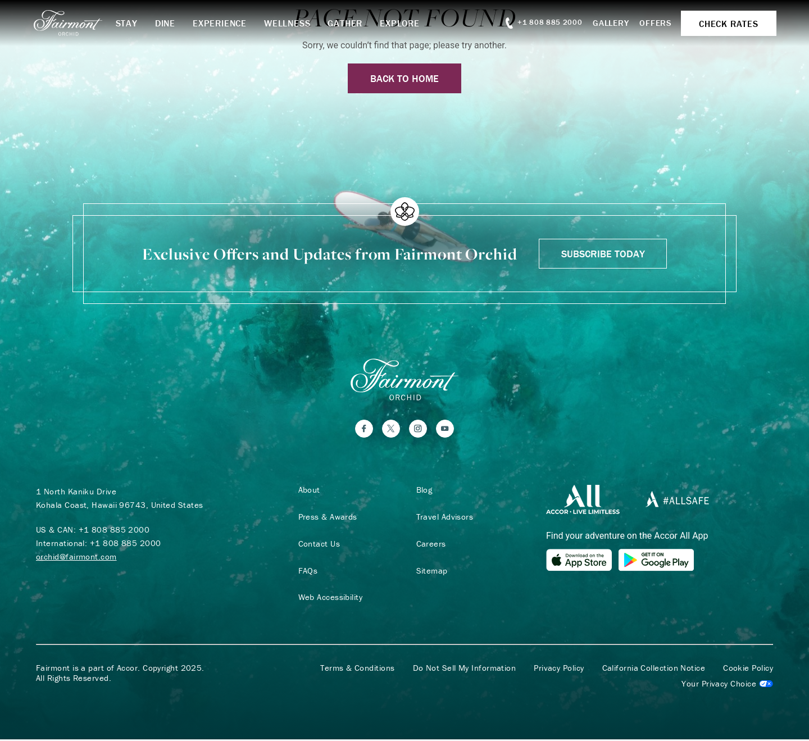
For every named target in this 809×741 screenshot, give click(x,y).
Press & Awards (326, 518)
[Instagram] (418, 430)
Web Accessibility (329, 599)
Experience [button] (225, 23)
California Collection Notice (654, 670)
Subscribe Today (603, 253)
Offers (653, 22)
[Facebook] (364, 430)
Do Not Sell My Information (464, 670)
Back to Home (404, 78)
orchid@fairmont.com (76, 557)
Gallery (607, 22)
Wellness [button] (292, 23)
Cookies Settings (727, 685)
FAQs (306, 572)
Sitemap (430, 572)
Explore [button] (405, 23)
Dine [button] (170, 23)
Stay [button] (131, 23)
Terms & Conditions (357, 670)
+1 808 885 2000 (114, 530)
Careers (429, 545)
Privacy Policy (559, 670)
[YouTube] (445, 430)
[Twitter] (391, 430)
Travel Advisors (443, 518)
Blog (423, 491)
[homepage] (78, 23)
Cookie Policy (748, 670)
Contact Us (318, 545)
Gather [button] (350, 23)
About (308, 491)
